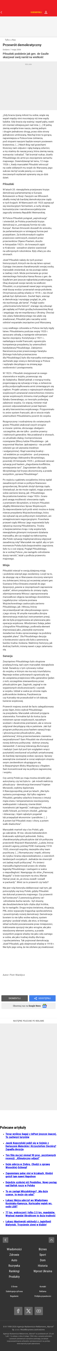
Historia (43, 1265)
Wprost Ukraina (42, 1271)
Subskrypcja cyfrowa (14, 1291)
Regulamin (14, 1296)
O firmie (14, 1286)
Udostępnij (44, 998)
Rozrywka (14, 1265)
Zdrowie (14, 1254)
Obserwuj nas (27, 1005)
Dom (43, 1260)
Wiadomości (14, 1249)
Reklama (42, 1291)
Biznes (43, 1249)
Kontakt (43, 1286)
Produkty (14, 1276)
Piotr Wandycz (17, 974)
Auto (14, 1260)
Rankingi (14, 1271)
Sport (42, 1254)
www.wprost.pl (22, 1344)
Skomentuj (15, 998)
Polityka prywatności (42, 1296)
